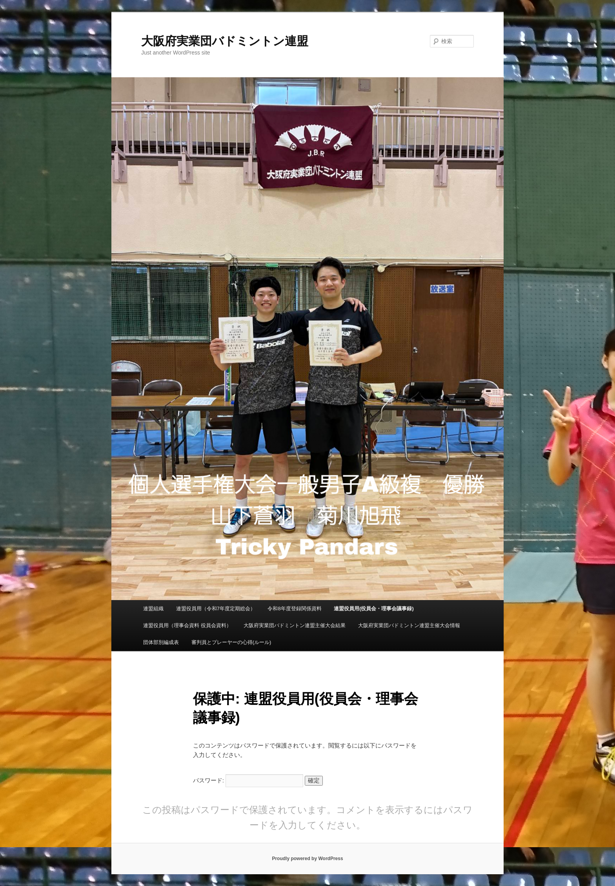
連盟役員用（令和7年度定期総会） (215, 608)
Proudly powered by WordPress (307, 858)
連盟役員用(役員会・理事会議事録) (374, 608)
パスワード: (248, 780)
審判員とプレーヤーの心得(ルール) (231, 642)
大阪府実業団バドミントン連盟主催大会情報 (409, 625)
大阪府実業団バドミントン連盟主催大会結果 (295, 625)
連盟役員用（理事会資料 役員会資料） (187, 625)
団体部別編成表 (161, 642)
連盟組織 (153, 608)
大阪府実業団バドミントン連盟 (224, 41)
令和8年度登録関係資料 (294, 608)
